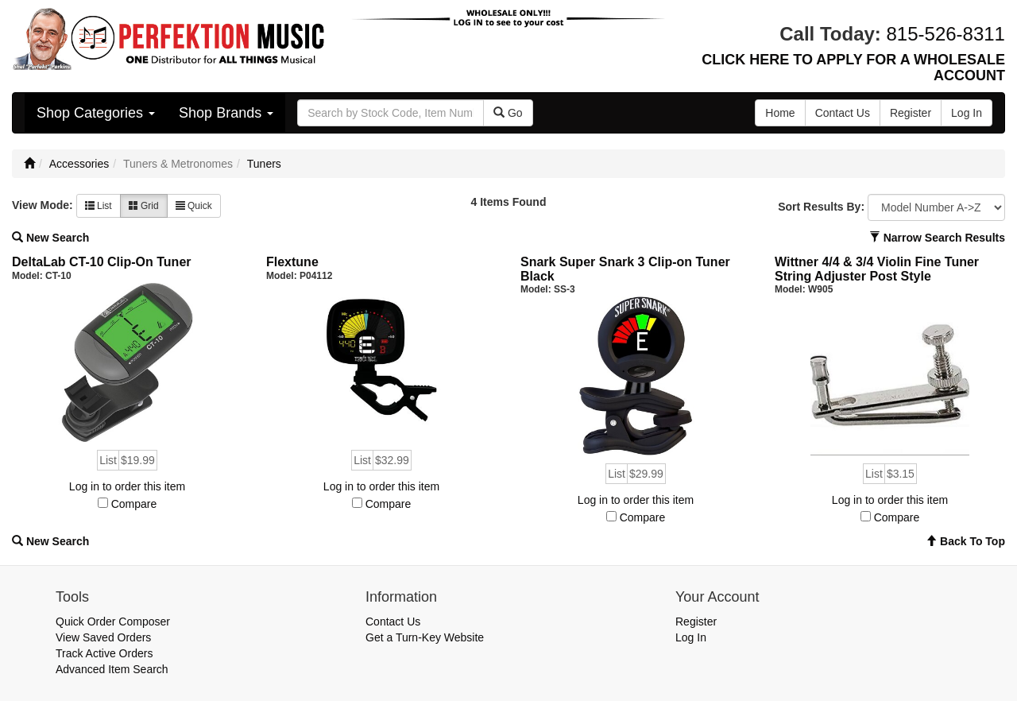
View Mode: (42, 205)
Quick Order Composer (113, 621)
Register (696, 621)
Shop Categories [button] (96, 113)
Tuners (264, 163)
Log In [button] (966, 113)
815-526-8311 (946, 34)
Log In (690, 637)
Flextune (292, 262)
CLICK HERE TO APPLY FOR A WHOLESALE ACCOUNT (853, 67)
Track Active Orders (104, 653)
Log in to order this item (127, 486)
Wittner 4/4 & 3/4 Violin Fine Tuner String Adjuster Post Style (877, 269)
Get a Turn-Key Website (424, 637)
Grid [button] (144, 205)
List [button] (98, 205)
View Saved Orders (103, 637)
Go (508, 113)
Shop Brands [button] (226, 113)
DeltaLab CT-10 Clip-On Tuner (101, 262)
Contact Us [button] (842, 113)
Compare (134, 504)
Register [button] (910, 113)
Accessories (79, 163)
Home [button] (780, 113)
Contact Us (392, 621)
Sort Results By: (821, 206)
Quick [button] (194, 205)
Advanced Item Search (112, 669)
